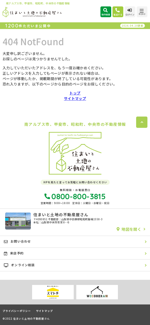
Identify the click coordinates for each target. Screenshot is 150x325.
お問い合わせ (17, 241)
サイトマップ (75, 98)
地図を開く (129, 229)
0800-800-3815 (75, 196)
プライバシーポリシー (17, 311)
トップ (74, 92)
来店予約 (14, 253)
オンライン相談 (19, 265)
